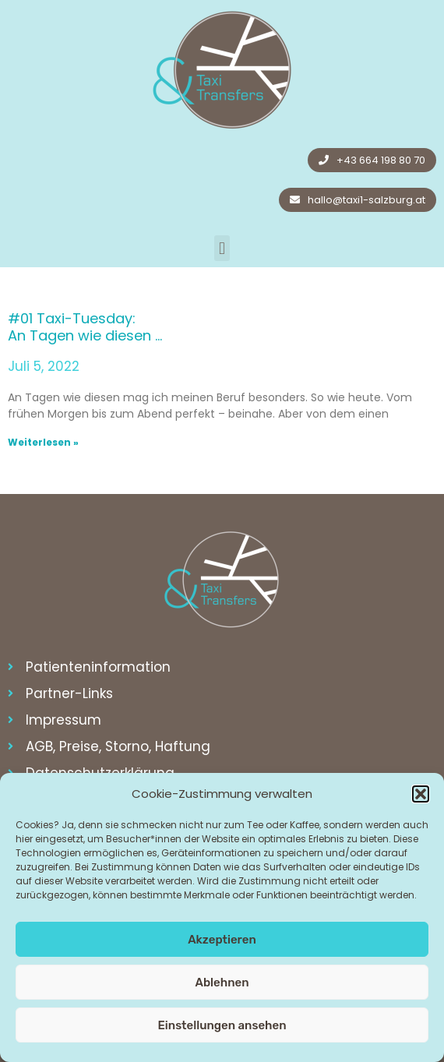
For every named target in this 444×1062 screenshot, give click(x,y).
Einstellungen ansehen (221, 1025)
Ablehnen (221, 983)
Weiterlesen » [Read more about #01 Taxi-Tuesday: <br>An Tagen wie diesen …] (43, 442)
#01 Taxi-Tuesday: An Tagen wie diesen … (85, 327)
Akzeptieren (222, 940)
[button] (420, 794)
